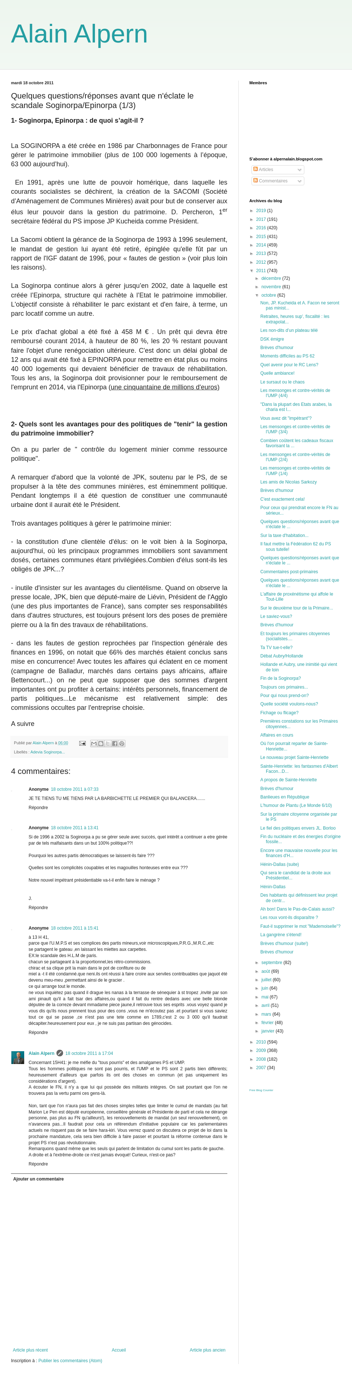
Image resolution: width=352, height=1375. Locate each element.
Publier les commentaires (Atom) (70, 1360)
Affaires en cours (276, 735)
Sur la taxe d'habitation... (284, 535)
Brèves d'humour (276, 347)
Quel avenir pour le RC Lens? (289, 364)
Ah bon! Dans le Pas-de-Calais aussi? (297, 909)
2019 (261, 210)
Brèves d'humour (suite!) (284, 943)
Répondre (38, 807)
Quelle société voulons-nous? (289, 704)
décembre (271, 278)
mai (265, 997)
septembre (272, 962)
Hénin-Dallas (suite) (279, 864)
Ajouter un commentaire (38, 1179)
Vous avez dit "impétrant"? (286, 418)
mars (266, 1014)
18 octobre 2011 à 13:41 (75, 827)
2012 (261, 262)
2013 (261, 253)
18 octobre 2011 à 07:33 (75, 789)
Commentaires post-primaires (289, 571)
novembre (271, 286)
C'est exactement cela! (282, 499)
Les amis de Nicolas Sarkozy (288, 482)
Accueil (119, 1350)
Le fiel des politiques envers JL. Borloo (298, 828)
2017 (261, 219)
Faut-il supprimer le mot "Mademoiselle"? (300, 926)
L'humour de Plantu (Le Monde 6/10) (296, 805)
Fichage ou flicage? (279, 712)
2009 (261, 1050)
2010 (261, 1042)
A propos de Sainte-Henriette (288, 779)
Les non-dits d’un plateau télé (289, 330)
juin (265, 988)
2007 (261, 1067)
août (266, 971)
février (268, 1022)
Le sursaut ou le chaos (282, 382)
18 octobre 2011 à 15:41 (75, 928)
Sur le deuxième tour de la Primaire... (296, 608)
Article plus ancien (207, 1350)
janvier (268, 1031)
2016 (261, 227)
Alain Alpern (79, 33)
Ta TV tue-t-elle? (276, 647)
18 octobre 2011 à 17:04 (89, 1053)
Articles (263, 169)
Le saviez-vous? (276, 616)
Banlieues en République (284, 797)
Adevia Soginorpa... (47, 752)
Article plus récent (30, 1350)
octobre (269, 295)
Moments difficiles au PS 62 (287, 356)
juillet (267, 979)
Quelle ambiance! (277, 373)
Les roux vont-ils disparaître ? (289, 917)
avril (266, 1005)
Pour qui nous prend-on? (284, 695)
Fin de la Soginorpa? (280, 678)
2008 (261, 1059)
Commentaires (270, 181)
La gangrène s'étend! (280, 934)
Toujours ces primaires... (284, 687)
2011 (261, 270)
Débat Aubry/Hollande (281, 656)
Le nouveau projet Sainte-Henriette (294, 757)
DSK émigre (272, 339)
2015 (261, 236)
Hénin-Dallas (273, 886)
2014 (261, 245)
